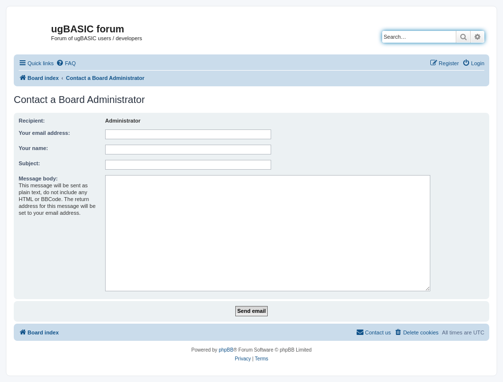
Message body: (38, 178)
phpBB (226, 350)
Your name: (33, 148)
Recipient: (32, 121)
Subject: (29, 163)
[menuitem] (66, 63)
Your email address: (44, 133)
